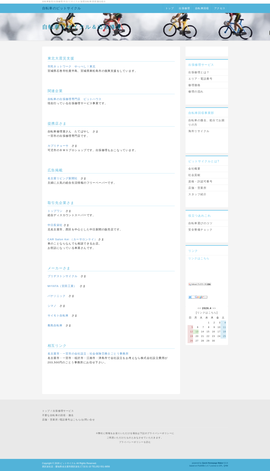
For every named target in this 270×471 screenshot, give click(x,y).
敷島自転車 (55, 325)
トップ (169, 8)
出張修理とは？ (199, 72)
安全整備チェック (200, 229)
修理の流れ (196, 91)
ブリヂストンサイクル (63, 276)
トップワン (55, 210)
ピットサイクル (68, 463)
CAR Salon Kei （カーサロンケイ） (73, 239)
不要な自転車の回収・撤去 (58, 415)
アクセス (219, 8)
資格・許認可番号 (200, 181)
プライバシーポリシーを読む (135, 442)
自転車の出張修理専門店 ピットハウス (75, 99)
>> (214, 308)
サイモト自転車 (58, 315)
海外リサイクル (199, 131)
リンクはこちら (199, 258)
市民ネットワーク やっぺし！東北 (72, 66)
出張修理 (184, 8)
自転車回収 (202, 8)
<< (199, 308)
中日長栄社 (55, 225)
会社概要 (194, 168)
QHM (226, 466)
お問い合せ (88, 419)
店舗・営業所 (197, 187)
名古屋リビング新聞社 (63, 178)
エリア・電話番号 (200, 78)
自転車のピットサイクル (61, 8)
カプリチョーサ (58, 145)
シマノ (52, 305)
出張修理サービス (63, 410)
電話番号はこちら (70, 419)
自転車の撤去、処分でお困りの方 (206, 122)
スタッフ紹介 (197, 194)
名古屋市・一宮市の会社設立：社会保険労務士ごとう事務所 (88, 353)
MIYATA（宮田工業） (62, 286)
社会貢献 (194, 175)
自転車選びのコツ (200, 223)
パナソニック (57, 295)
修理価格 (194, 85)
